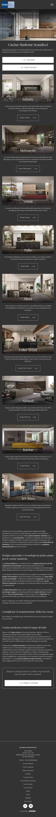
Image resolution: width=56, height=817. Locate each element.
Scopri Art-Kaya (28, 517)
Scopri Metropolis (28, 169)
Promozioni (28, 802)
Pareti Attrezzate (28, 771)
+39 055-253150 (29, 757)
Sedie (28, 791)
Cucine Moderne (28, 764)
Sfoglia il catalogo (28, 683)
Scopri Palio (28, 266)
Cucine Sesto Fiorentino (28, 781)
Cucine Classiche (28, 767)
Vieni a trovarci (28, 67)
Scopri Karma (28, 466)
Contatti (28, 774)
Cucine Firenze (28, 778)
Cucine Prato (28, 788)
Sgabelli (28, 798)
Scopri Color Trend (28, 368)
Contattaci (28, 60)
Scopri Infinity (28, 118)
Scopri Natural (28, 417)
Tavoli (28, 795)
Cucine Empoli (28, 784)
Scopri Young (28, 217)
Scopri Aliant (28, 317)
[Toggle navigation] (52, 4)
